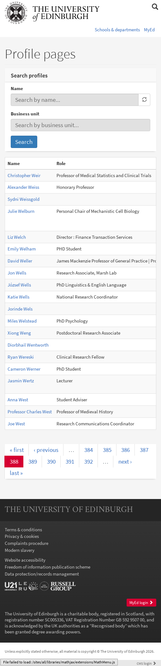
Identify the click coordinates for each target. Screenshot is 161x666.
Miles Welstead (22, 321)
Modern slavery (19, 550)
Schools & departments (117, 30)
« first (17, 449)
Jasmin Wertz (21, 381)
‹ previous (46, 449)
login (146, 663)
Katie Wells (18, 297)
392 (88, 461)
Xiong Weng (19, 333)
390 (51, 461)
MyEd (149, 30)
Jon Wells (17, 273)
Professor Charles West (30, 412)
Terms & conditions (23, 530)
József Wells (19, 285)
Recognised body (108, 626)
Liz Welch (17, 237)
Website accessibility (25, 560)
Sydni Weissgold (23, 199)
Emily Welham (22, 249)
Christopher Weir (24, 175)
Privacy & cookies (22, 536)
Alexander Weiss (23, 187)
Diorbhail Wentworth (28, 345)
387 (144, 449)
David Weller (20, 261)
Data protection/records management (42, 574)
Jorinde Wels (20, 309)
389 (32, 461)
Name (17, 88)
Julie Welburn (21, 211)
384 (88, 449)
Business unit (25, 114)
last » (16, 473)
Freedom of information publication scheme (47, 567)
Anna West (18, 400)
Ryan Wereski (21, 357)
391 (70, 461)
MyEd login (141, 602)
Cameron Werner (24, 369)
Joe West (16, 424)
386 (125, 449)
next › (125, 461)
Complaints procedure (26, 543)
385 (107, 449)
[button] (155, 7)
